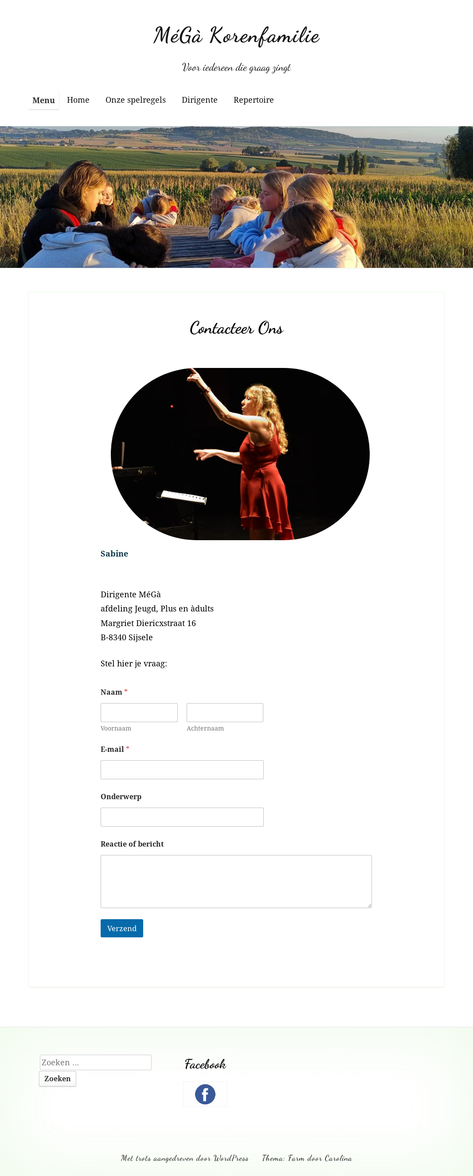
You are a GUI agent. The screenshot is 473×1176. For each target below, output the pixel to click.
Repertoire (254, 99)
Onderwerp (121, 797)
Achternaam (205, 728)
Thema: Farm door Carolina (307, 1158)
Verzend (122, 928)
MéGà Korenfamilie (236, 34)
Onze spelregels (136, 99)
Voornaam (116, 728)
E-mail (115, 749)
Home (78, 99)
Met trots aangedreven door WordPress (185, 1158)
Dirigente (200, 99)
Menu (43, 100)
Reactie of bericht (132, 844)
